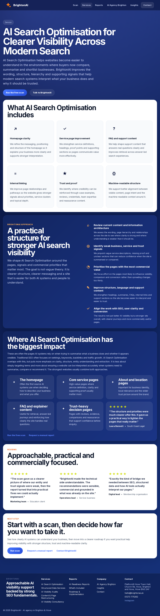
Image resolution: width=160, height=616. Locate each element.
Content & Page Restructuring (48, 596)
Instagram (129, 600)
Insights (134, 5)
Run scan (15, 551)
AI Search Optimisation (52, 584)
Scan (75, 5)
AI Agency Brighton (116, 5)
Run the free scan (15, 92)
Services (86, 5)
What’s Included (76, 588)
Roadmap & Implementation (76, 593)
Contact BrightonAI (66, 551)
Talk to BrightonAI (42, 92)
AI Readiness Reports (79, 584)
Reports (99, 5)
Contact (147, 5)
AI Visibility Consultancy (52, 601)
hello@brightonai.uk (134, 593)
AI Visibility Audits (49, 591)
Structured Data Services (53, 588)
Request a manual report (41, 435)
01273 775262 (131, 597)
